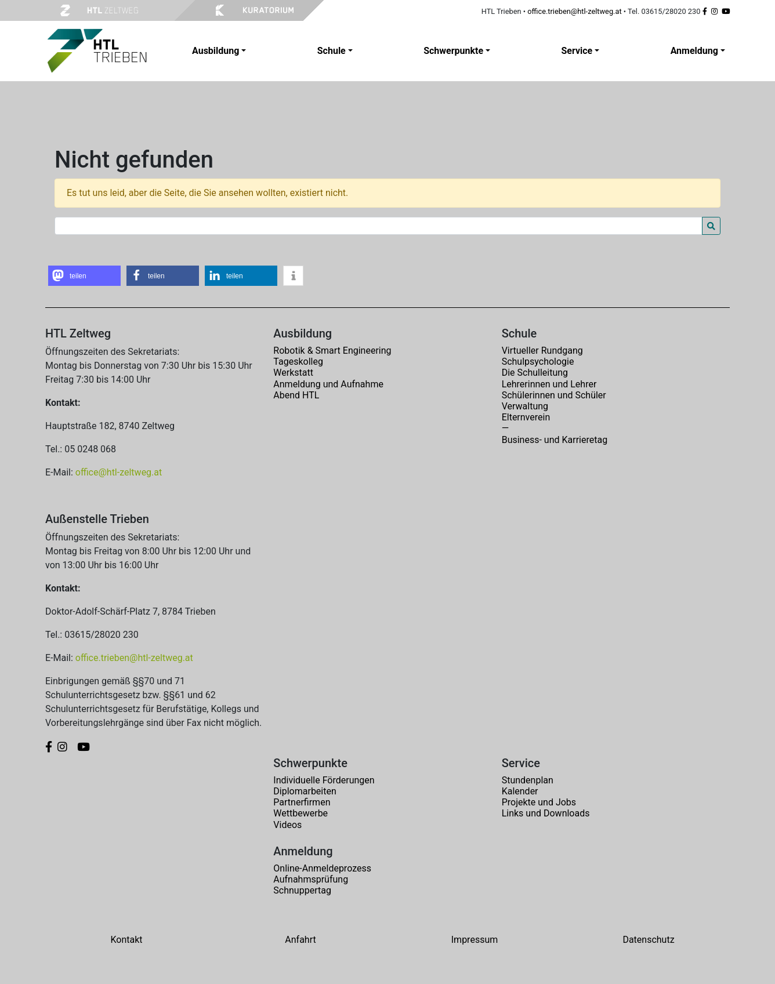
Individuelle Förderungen (323, 780)
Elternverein (526, 417)
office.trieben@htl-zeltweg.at (574, 11)
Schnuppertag (302, 890)
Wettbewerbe (300, 813)
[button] (84, 276)
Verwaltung (525, 406)
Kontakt (126, 939)
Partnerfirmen (301, 802)
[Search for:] (378, 226)
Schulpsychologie (538, 361)
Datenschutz (648, 939)
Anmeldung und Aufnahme (328, 384)
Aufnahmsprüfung (310, 879)
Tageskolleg (298, 361)
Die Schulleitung (535, 372)
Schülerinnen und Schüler (554, 395)
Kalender (520, 791)
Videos (287, 824)
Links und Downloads (546, 813)
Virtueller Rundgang (542, 350)
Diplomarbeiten (304, 791)
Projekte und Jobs (539, 802)
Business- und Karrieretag (554, 439)
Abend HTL (296, 395)
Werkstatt (293, 372)
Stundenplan (527, 780)
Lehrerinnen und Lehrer (549, 384)
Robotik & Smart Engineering (332, 350)
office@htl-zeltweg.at (118, 472)
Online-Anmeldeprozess (322, 868)
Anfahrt (300, 939)
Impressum (474, 939)
